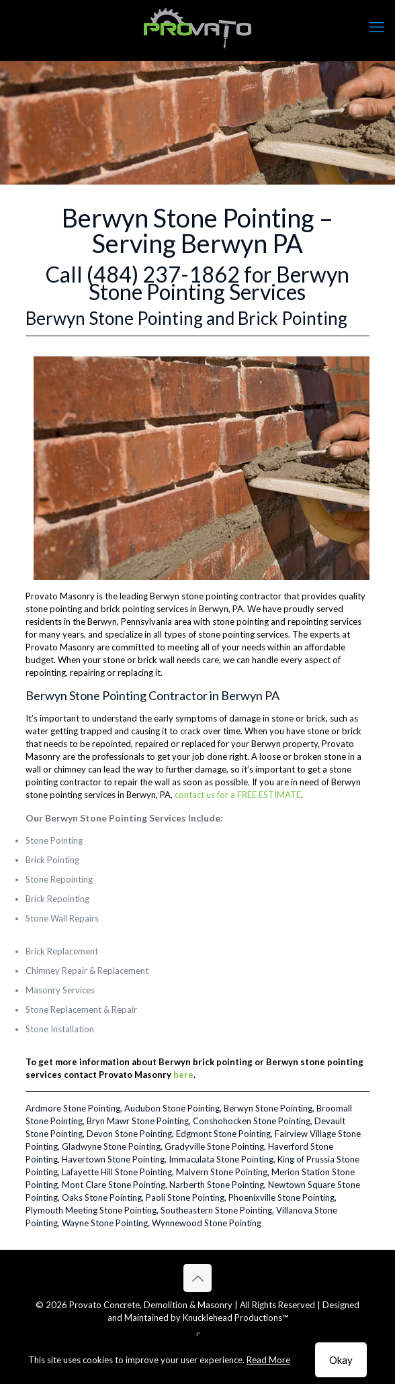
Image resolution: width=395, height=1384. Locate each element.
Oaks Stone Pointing (102, 1197)
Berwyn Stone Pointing (268, 1108)
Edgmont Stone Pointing (223, 1133)
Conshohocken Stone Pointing (251, 1121)
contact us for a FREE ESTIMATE (238, 794)
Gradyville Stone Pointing (214, 1146)
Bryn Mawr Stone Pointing (138, 1121)
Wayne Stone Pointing (105, 1223)
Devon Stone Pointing (129, 1133)
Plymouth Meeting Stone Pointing (91, 1210)
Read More (268, 1359)
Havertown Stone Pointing (113, 1159)
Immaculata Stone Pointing (221, 1159)
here (183, 1074)
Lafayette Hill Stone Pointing (117, 1172)
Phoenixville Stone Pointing (281, 1197)
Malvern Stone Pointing (221, 1172)
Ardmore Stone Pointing (73, 1108)
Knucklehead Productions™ (235, 1317)
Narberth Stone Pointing (216, 1184)
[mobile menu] (376, 26)
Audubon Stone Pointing (172, 1108)
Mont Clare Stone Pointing (113, 1184)
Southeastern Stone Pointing (216, 1210)
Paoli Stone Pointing (185, 1197)
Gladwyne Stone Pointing (111, 1146)
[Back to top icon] (197, 1278)
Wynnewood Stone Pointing (206, 1223)
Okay (341, 1360)
